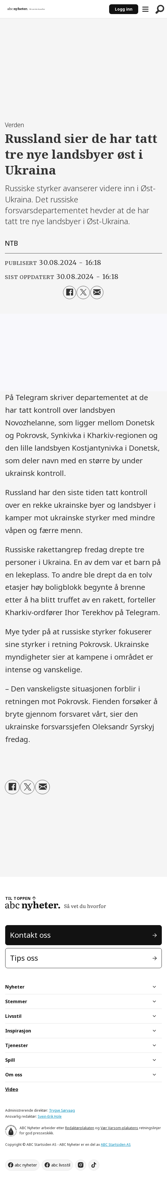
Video (11, 1089)
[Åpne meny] (145, 9)
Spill (10, 1060)
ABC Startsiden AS (116, 1144)
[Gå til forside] (26, 9)
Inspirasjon (18, 1031)
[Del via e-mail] (97, 292)
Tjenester (16, 1045)
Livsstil (13, 1016)
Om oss (13, 1074)
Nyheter (14, 987)
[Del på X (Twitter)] (83, 292)
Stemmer (16, 1001)
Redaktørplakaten (79, 1127)
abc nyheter (26, 1165)
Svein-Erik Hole (50, 1116)
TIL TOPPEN (18, 898)
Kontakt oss (30, 935)
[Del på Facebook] (69, 292)
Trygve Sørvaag (62, 1110)
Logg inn (123, 9)
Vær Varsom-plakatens (119, 1127)
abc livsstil (60, 1165)
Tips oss (24, 958)
